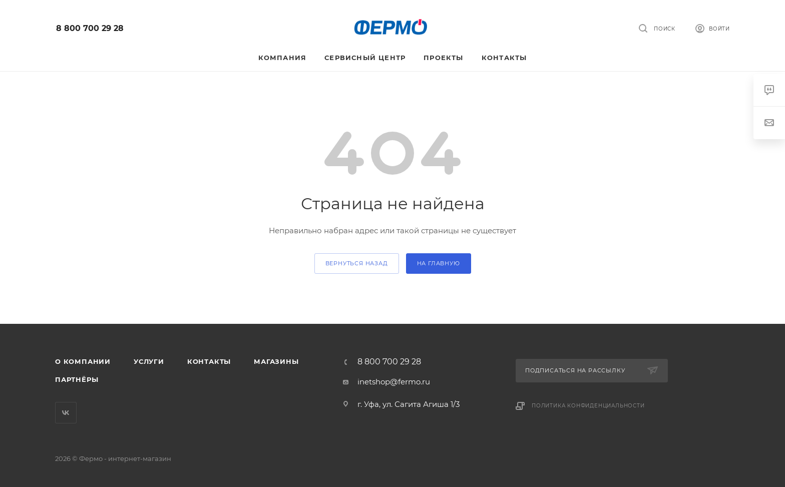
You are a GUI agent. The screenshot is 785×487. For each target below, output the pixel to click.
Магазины (276, 361)
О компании (83, 361)
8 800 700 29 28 (90, 28)
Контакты (209, 361)
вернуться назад (356, 263)
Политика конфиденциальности (588, 405)
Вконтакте (66, 412)
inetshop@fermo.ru (393, 381)
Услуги (149, 361)
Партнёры (76, 379)
